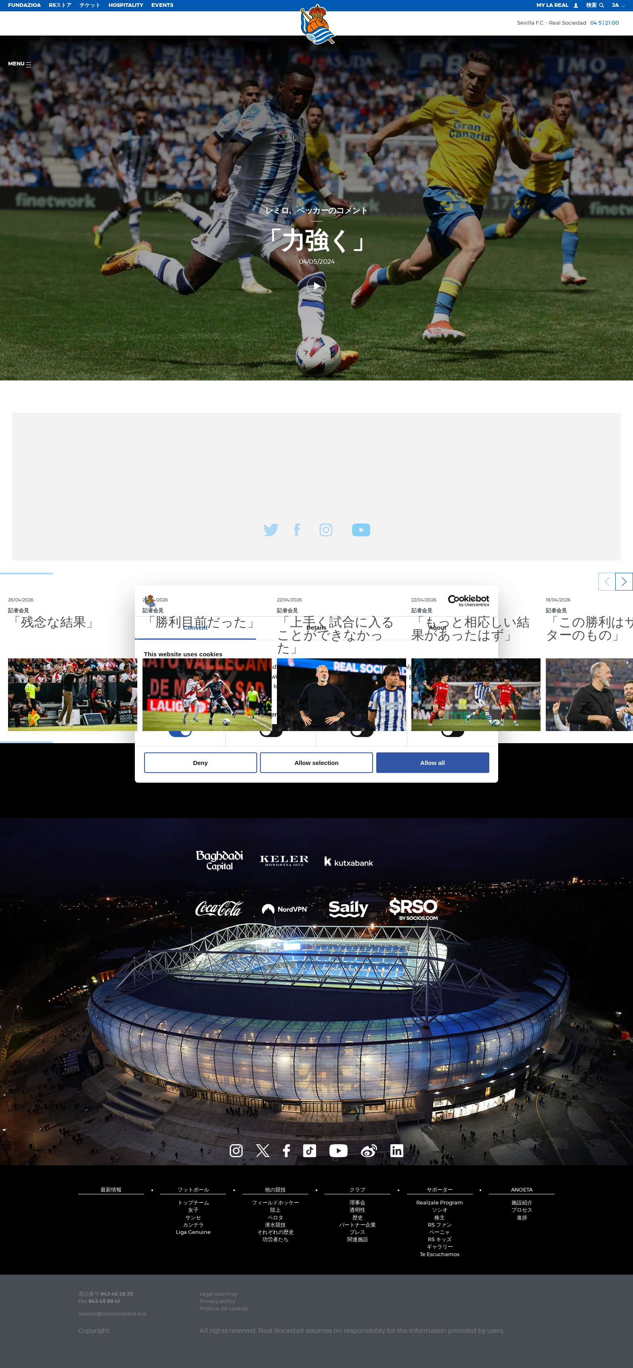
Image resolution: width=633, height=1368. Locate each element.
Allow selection (316, 762)
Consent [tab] (195, 627)
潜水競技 (275, 1225)
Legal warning (218, 1294)
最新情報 (111, 1190)
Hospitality (126, 5)
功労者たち (275, 1239)
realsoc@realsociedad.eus (112, 1314)
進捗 (522, 1218)
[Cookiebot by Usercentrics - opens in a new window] (454, 601)
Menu (19, 64)
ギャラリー (440, 1247)
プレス (357, 1232)
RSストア (60, 5)
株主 (439, 1218)
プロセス (521, 1210)
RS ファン (440, 1225)
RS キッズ (440, 1239)
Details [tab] (316, 627)
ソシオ (440, 1210)
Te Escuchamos (439, 1254)
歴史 (357, 1218)
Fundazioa (24, 5)
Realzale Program (439, 1203)
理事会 (357, 1203)
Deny (200, 762)
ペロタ (275, 1218)
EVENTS (162, 5)
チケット (90, 5)
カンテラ (193, 1225)
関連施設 (357, 1239)
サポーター (440, 1190)
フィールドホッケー (275, 1203)
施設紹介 (521, 1203)
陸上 (275, 1210)
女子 (193, 1210)
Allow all (432, 762)
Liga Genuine (193, 1232)
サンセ (193, 1218)
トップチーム (193, 1203)
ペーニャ (439, 1232)
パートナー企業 (357, 1225)
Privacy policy (217, 1301)
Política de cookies (223, 1308)
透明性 (357, 1210)
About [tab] (437, 627)
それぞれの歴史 (275, 1232)
